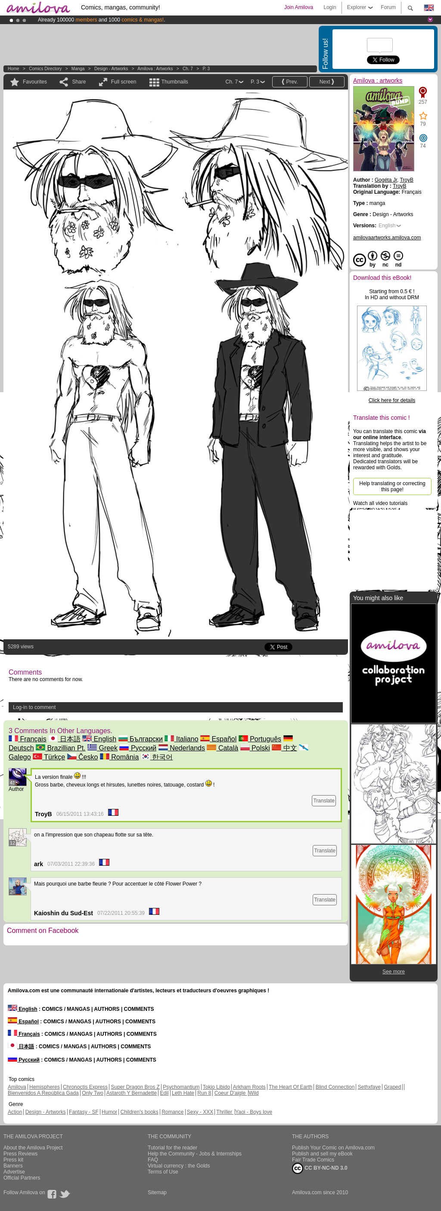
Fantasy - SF (84, 1112)
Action (15, 1112)
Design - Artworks (111, 68)
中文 (284, 748)
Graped (392, 1087)
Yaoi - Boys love (253, 1112)
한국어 (157, 757)
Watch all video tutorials (380, 503)
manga (78, 68)
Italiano (181, 739)
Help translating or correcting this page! (392, 486)
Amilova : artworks (155, 68)
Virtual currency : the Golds (179, 1166)
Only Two (92, 1093)
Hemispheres (44, 1087)
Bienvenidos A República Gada (43, 1093)
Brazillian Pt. (60, 748)
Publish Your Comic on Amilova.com (333, 1148)
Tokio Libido (216, 1087)
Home (13, 68)
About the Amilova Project (32, 1148)
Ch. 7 (188, 68)
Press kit (13, 1160)
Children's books (139, 1112)
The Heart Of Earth (290, 1087)
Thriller (224, 1112)
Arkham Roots (249, 1087)
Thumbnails (174, 82)
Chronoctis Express (85, 1087)
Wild (253, 1093)
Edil (164, 1093)
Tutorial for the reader (172, 1148)
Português (260, 739)
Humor (109, 1112)
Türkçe (49, 757)
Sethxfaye (369, 1087)
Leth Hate (183, 1093)
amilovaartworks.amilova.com (387, 238)
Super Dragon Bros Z (135, 1087)
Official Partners (21, 1178)
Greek (102, 748)
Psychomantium (181, 1087)
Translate (324, 801)
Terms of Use (163, 1172)
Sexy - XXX (200, 1112)
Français (28, 739)
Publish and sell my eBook (322, 1154)
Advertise (14, 1172)
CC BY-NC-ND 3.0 (320, 1168)
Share (79, 82)
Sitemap (157, 1192)
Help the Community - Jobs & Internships (195, 1154)
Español (218, 739)
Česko (82, 757)
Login (329, 7)
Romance (172, 1112)
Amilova (17, 1087)
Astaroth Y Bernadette (131, 1093)
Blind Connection (335, 1087)
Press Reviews (20, 1154)
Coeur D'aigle (230, 1093)
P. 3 (206, 68)
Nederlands (181, 748)
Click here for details (392, 400)
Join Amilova (298, 7)
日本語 (64, 739)
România (119, 757)
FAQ (153, 1160)
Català (222, 748)
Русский (137, 748)
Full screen (124, 82)
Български (140, 739)
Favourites (35, 82)
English (99, 739)
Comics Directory (45, 68)
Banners (13, 1166)
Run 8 (204, 1093)
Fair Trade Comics (313, 1160)
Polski (255, 748)
